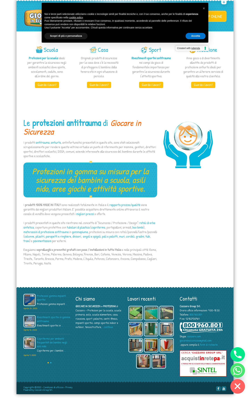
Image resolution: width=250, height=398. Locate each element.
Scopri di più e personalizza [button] (66, 35)
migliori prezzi (85, 217)
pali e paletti (110, 240)
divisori (77, 240)
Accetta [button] (195, 35)
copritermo (98, 231)
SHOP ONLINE (212, 16)
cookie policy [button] (76, 17)
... (66, 308)
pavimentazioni (42, 244)
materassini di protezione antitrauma (46, 235)
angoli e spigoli (92, 240)
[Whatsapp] (237, 370)
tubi (147, 240)
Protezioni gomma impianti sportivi (51, 301)
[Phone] (237, 354)
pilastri (40, 240)
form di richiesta (209, 348)
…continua (107, 331)
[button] (204, 8)
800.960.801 (196, 318)
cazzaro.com (194, 340)
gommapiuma (80, 235)
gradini (140, 240)
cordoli (130, 240)
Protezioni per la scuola (43, 62)
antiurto (56, 146)
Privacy (69, 391)
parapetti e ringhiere (58, 240)
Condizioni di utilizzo (53, 391)
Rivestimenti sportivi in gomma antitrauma (53, 323)
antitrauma (42, 146)
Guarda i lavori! (47, 88)
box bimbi (137, 231)
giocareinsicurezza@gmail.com (196, 344)
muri (122, 240)
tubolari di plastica (78, 231)
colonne (29, 240)
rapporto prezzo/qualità (124, 208)
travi (26, 244)
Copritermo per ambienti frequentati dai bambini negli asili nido (52, 346)
